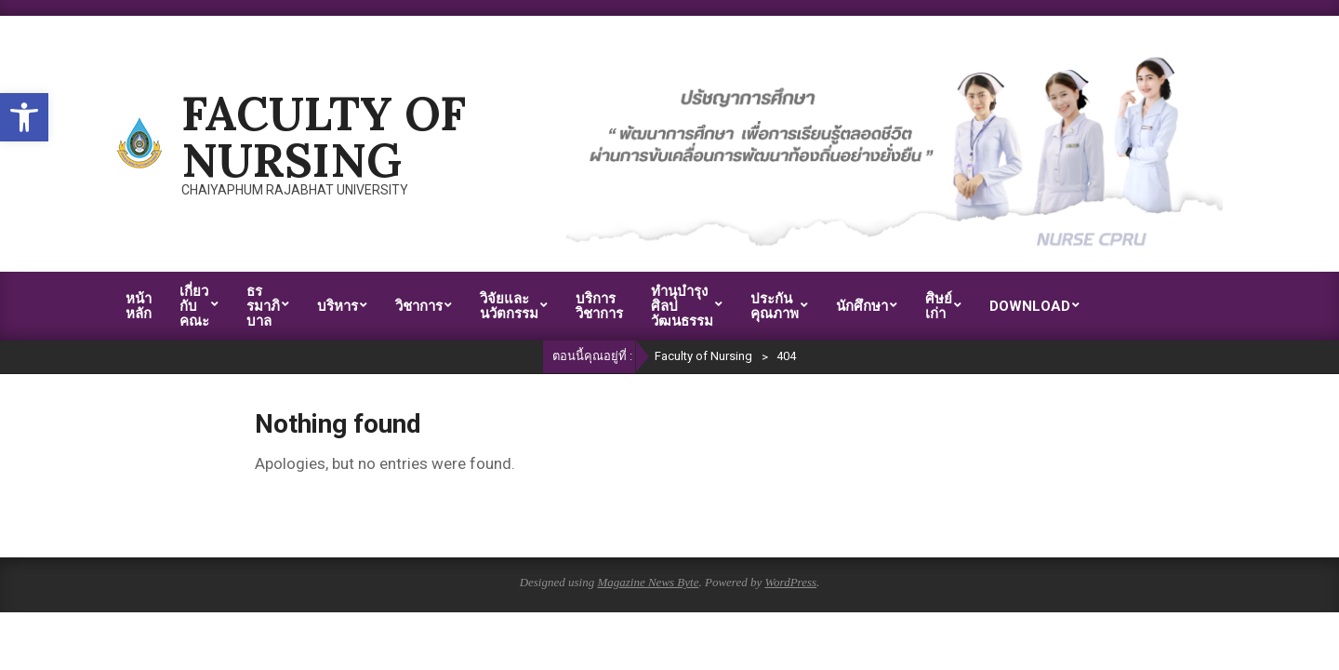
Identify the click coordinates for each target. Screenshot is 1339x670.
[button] (24, 117)
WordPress (790, 582)
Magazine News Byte (647, 582)
